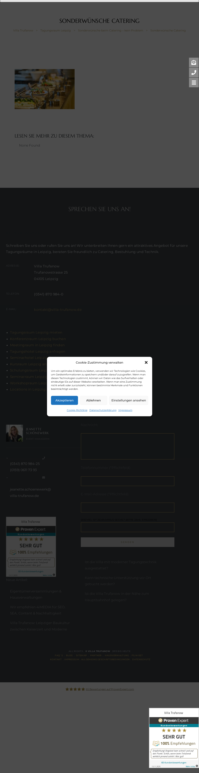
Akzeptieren (64, 400)
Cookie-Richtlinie (77, 410)
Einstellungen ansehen (128, 400)
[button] (146, 363)
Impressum (125, 410)
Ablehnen (93, 400)
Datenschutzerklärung (102, 410)
